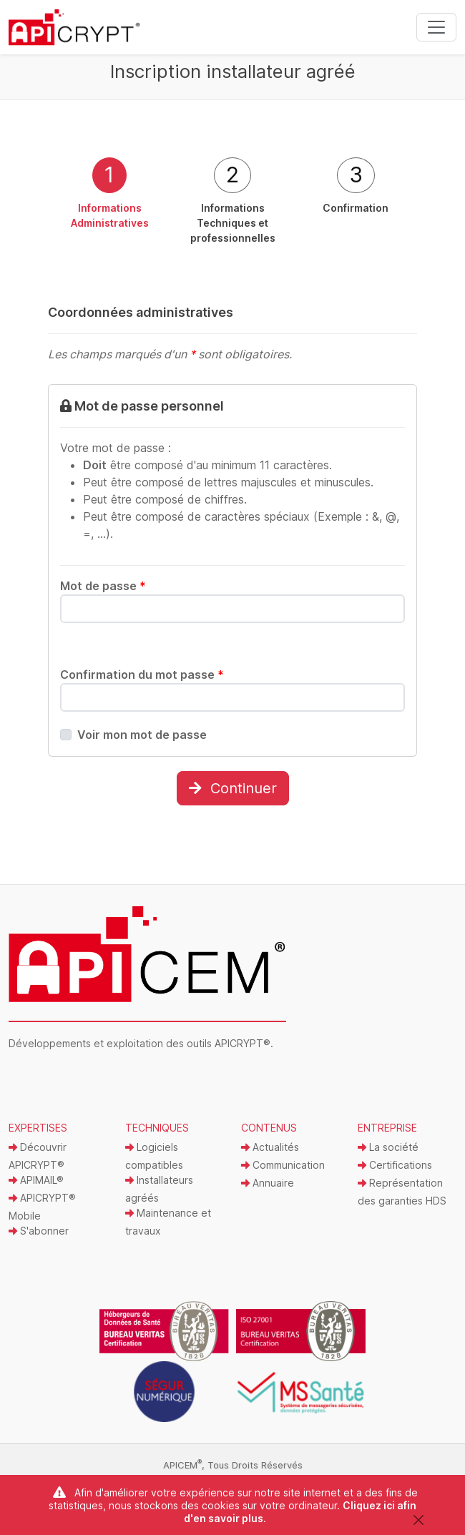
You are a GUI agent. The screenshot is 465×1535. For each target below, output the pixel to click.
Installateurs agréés (159, 1189)
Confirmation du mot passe (142, 674)
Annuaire (267, 1183)
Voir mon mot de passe (142, 734)
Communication (283, 1165)
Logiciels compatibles (154, 1156)
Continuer (233, 788)
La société (388, 1147)
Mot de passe (103, 586)
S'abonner (39, 1231)
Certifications (395, 1165)
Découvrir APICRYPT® (38, 1156)
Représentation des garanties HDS (402, 1192)
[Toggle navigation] (436, 27)
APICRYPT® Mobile (42, 1207)
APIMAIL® (36, 1180)
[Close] (418, 1519)
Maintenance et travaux (168, 1222)
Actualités (270, 1147)
